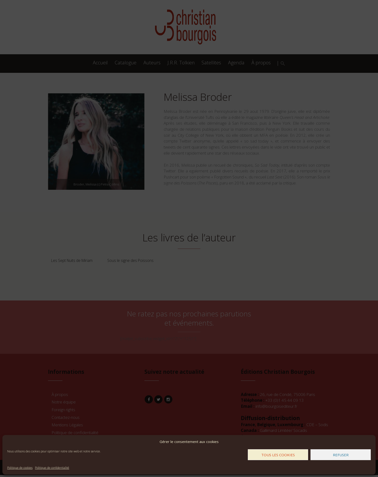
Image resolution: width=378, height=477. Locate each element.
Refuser (341, 454)
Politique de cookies (20, 468)
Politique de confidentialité (52, 468)
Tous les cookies (278, 454)
